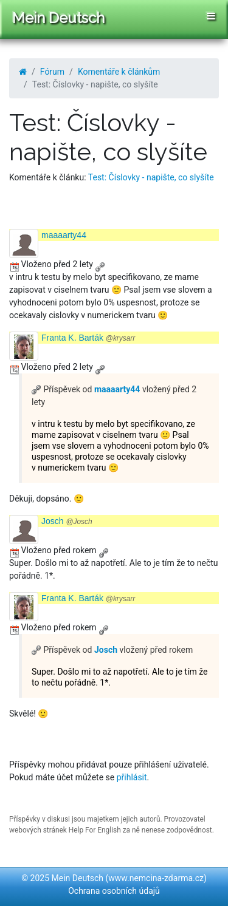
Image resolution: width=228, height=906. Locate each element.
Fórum (52, 72)
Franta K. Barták (88, 337)
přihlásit (132, 777)
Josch (66, 521)
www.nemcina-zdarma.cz (156, 878)
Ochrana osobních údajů (114, 891)
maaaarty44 (63, 235)
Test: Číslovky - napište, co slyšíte (151, 177)
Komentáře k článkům (119, 72)
